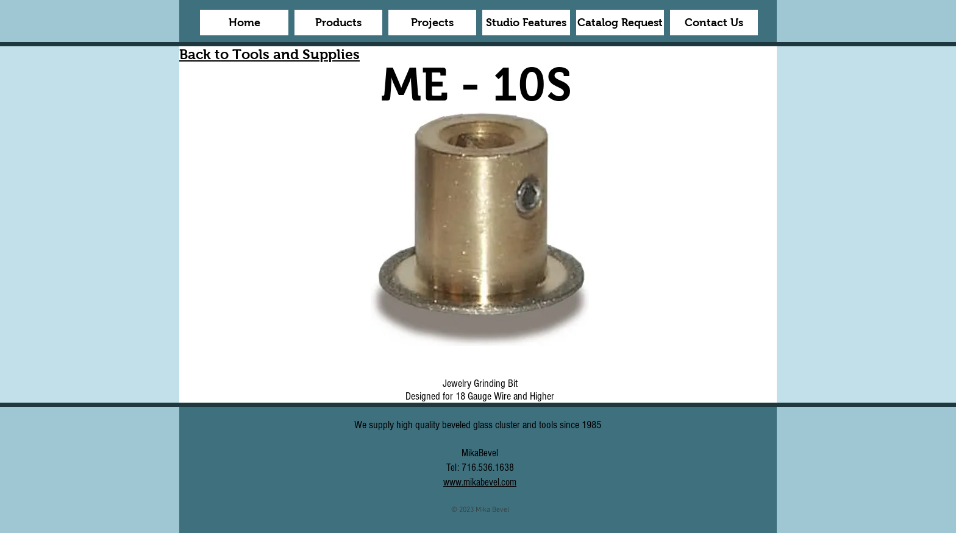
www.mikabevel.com (479, 482)
